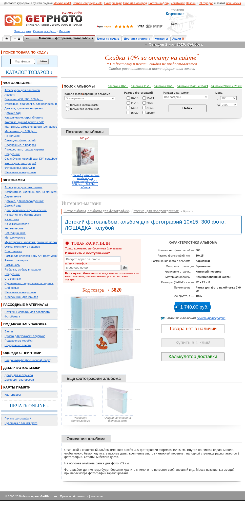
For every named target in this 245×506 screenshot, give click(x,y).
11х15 (134, 102)
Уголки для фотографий (20, 163)
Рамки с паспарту (16, 260)
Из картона (12, 219)
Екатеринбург (113, 3)
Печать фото (22, 31)
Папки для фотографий (20, 140)
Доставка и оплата (137, 38)
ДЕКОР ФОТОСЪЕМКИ (21, 368)
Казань (190, 3)
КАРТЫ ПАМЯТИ (17, 387)
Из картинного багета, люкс (23, 214)
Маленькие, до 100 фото (21, 131)
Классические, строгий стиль (24, 117)
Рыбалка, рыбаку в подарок (23, 269)
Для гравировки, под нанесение (26, 210)
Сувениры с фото (44, 31)
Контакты (161, 38)
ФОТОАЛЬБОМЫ (17, 83)
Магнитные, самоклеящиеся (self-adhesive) (33, 126)
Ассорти (10, 94)
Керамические (14, 228)
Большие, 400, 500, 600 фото (24, 99)
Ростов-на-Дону (159, 3)
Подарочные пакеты (18, 345)
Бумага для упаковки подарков (25, 336)
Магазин (64, 31)
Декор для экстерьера (19, 379)
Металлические (15, 237)
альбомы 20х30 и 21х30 (226, 86)
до (218, 105)
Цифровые (12, 287)
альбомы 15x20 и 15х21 (192, 86)
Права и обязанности (74, 496)
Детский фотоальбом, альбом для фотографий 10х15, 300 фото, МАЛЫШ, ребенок (85, 181)
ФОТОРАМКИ (14, 180)
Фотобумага (12, 316)
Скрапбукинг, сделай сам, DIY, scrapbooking (33, 158)
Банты (9, 331)
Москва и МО (62, 3)
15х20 (134, 112)
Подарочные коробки (18, 340)
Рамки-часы (12, 264)
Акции (176, 38)
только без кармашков (84, 108)
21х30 (150, 107)
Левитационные (15, 232)
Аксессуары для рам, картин (23, 187)
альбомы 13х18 (164, 86)
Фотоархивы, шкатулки (20, 167)
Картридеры (13, 394)
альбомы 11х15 (141, 86)
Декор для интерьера (19, 375)
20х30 (150, 102)
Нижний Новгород (135, 3)
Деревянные (13, 196)
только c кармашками (84, 104)
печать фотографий (211, 317)
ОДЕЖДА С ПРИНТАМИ (22, 353)
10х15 (134, 97)
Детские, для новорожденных (24, 108)
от (218, 98)
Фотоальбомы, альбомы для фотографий (96, 211)
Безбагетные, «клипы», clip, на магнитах (31, 191)
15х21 (150, 97)
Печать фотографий (18, 418)
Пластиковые (13, 251)
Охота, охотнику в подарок (22, 246)
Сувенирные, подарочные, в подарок (29, 283)
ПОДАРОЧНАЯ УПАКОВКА (25, 324)
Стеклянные (13, 278)
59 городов (206, 3)
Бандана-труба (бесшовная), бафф (28, 360)
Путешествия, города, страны (24, 149)
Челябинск (178, 3)
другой (151, 112)
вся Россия (233, 3)
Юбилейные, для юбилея (21, 296)
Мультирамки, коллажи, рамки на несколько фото (37, 242)
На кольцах (12, 135)
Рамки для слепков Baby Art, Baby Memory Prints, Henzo (42, 255)
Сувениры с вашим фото (21, 423)
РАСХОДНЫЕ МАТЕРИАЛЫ (25, 305)
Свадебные (12, 154)
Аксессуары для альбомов (22, 90)
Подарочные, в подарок (20, 144)
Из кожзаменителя (17, 223)
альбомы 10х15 (118, 86)
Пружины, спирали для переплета (27, 311)
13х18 (134, 107)
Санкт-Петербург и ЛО (87, 3)
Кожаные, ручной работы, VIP (24, 122)
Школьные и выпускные (20, 172)
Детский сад (13, 112)
